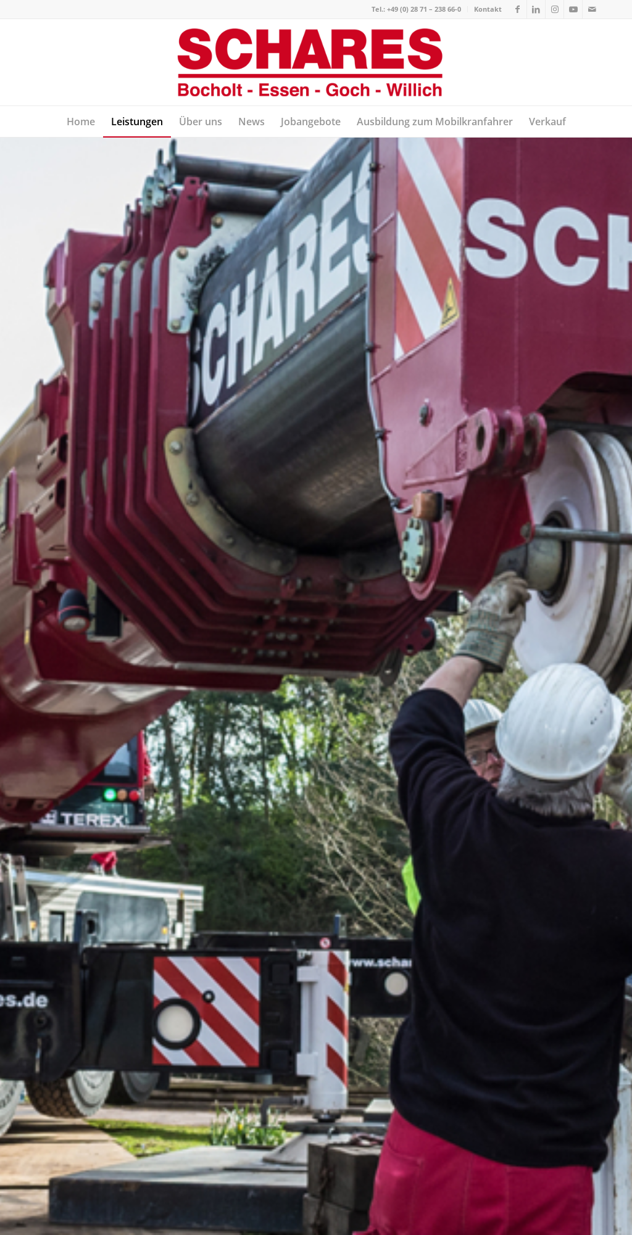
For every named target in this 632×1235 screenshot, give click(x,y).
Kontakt (488, 9)
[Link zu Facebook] (517, 9)
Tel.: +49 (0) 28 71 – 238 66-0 (416, 9)
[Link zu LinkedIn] (536, 9)
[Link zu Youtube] (573, 9)
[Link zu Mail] (592, 9)
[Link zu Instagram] (554, 9)
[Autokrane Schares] (316, 62)
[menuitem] (416, 9)
